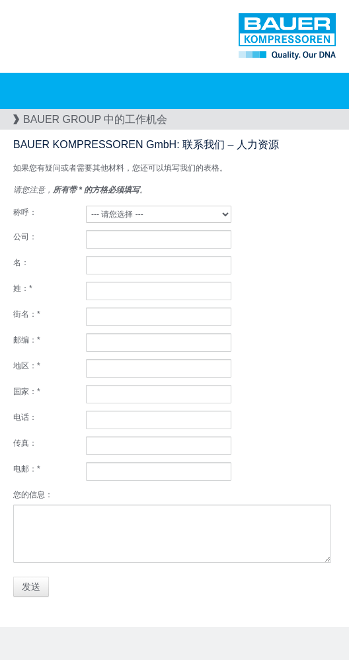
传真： (25, 443)
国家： (26, 391)
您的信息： (33, 494)
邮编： (26, 340)
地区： (26, 365)
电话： (25, 417)
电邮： (26, 469)
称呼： (25, 212)
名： (21, 262)
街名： (26, 314)
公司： (25, 236)
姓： (22, 288)
